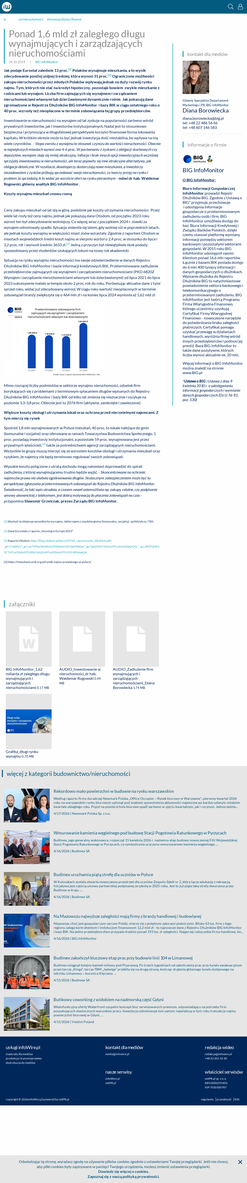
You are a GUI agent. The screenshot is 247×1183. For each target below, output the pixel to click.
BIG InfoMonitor (46, 62)
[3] (5, 618)
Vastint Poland (83, 1099)
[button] (230, 6)
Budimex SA (81, 928)
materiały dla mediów (19, 1131)
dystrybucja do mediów (20, 1140)
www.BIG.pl (192, 372)
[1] (5, 599)
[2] (5, 608)
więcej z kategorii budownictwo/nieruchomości (68, 851)
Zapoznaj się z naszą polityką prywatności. (124, 1176)
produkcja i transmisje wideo (24, 1136)
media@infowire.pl (117, 1131)
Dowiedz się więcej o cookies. (123, 1171)
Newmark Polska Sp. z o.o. (91, 891)
